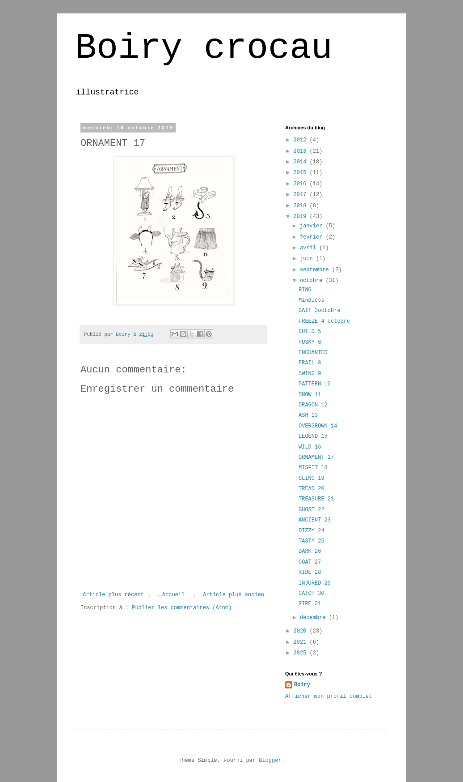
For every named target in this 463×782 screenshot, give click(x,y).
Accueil (173, 595)
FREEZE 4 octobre (324, 321)
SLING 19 (311, 478)
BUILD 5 (310, 332)
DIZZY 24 (311, 531)
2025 (302, 653)
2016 (302, 184)
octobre (313, 281)
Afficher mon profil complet (328, 696)
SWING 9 (310, 374)
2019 (302, 217)
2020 (302, 631)
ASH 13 (308, 415)
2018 (302, 206)
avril (309, 248)
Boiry (302, 685)
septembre (316, 270)
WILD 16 (310, 447)
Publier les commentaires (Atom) (182, 608)
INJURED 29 (315, 583)
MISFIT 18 (313, 468)
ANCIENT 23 (315, 520)
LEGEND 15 (313, 436)
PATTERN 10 (315, 384)
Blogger (270, 760)
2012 (302, 140)
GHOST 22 (311, 510)
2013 (302, 151)
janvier (313, 226)
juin (308, 259)
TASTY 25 (311, 541)
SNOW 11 (310, 395)
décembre (314, 618)
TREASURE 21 (316, 499)
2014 (302, 162)
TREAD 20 (311, 489)
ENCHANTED (313, 353)
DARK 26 (310, 551)
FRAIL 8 (310, 363)
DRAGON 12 (313, 405)
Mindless (311, 300)
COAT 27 (310, 562)
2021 (302, 642)
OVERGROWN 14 (318, 426)
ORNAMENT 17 (316, 457)
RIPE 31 (310, 604)
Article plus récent (113, 595)
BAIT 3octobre (320, 311)
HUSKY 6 (310, 342)
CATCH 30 (311, 593)
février (313, 237)
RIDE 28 (310, 572)
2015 (302, 173)
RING (305, 290)
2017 (302, 195)
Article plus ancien (233, 595)
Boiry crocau (204, 48)
